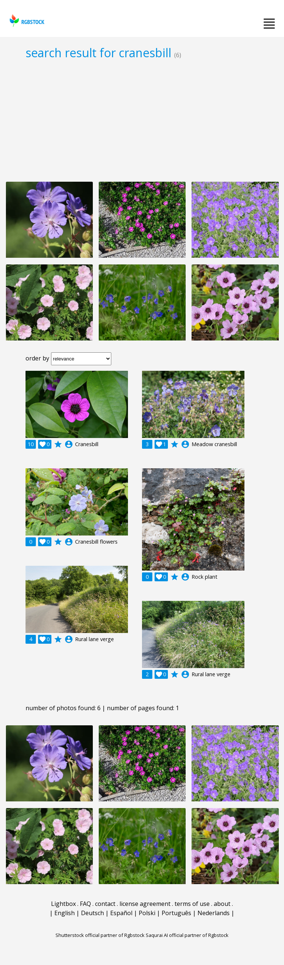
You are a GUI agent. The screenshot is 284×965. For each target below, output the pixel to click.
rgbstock (26, 20)
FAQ (85, 904)
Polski (147, 913)
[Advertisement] (142, 120)
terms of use (192, 904)
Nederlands (213, 913)
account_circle (68, 444)
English (64, 913)
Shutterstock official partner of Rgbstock (100, 935)
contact (105, 904)
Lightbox (63, 904)
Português (176, 913)
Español (121, 913)
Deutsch (92, 913)
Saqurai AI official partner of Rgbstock (187, 935)
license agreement (144, 904)
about (222, 904)
